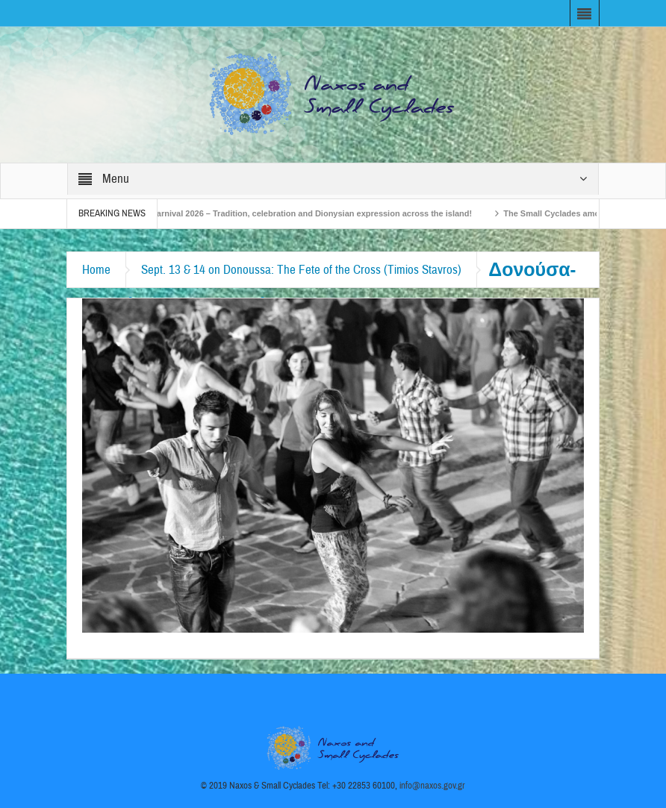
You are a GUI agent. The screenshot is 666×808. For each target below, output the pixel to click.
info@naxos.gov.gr (432, 786)
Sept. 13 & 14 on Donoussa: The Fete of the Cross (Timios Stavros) (301, 270)
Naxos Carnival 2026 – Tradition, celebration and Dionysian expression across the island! (302, 213)
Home (96, 270)
